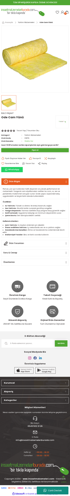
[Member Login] (62, 12)
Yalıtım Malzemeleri (32, 135)
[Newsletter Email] (35, 343)
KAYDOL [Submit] (61, 343)
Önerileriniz (9, 262)
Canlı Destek (52, 490)
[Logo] (23, 12)
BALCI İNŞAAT (7, 113)
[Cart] (67, 12)
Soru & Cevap (10, 252)
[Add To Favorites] (10, 163)
